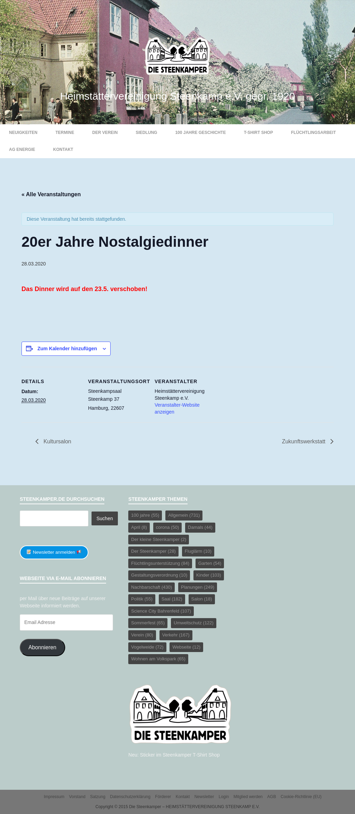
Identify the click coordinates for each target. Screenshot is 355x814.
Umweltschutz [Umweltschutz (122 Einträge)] (194, 622)
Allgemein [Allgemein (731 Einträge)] (184, 515)
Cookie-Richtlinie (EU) (301, 796)
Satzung (97, 796)
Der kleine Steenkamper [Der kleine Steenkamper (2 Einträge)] (158, 539)
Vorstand (77, 796)
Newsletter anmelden (54, 552)
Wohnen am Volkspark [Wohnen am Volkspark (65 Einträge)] (158, 658)
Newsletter (204, 796)
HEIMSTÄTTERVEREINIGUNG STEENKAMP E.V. (213, 806)
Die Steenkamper (145, 806)
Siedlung (146, 132)
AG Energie (22, 149)
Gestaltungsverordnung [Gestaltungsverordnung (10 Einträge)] (159, 575)
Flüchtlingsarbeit (313, 132)
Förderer (163, 796)
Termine (64, 132)
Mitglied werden (247, 796)
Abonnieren (42, 647)
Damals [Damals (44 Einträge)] (200, 527)
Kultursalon (56, 441)
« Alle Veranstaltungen (51, 194)
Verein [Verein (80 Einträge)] (142, 634)
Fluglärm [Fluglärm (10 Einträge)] (198, 551)
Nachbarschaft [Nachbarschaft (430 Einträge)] (151, 587)
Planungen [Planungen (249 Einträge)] (197, 587)
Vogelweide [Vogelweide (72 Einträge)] (147, 647)
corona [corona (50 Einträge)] (167, 527)
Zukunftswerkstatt (304, 441)
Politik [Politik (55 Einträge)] (141, 599)
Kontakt (63, 149)
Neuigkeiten (23, 132)
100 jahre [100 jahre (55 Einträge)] (145, 515)
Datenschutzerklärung (130, 796)
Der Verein (105, 132)
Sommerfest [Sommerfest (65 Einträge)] (148, 622)
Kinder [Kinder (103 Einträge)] (208, 575)
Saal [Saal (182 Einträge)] (172, 599)
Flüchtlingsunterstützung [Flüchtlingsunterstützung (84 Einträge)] (160, 563)
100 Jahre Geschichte (200, 132)
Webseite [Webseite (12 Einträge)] (186, 647)
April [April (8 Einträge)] (139, 527)
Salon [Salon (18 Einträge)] (201, 599)
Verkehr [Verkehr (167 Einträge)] (176, 634)
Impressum (54, 796)
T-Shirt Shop (258, 132)
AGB (271, 796)
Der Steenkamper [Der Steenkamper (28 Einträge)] (153, 551)
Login (224, 796)
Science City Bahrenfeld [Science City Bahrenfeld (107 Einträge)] (161, 611)
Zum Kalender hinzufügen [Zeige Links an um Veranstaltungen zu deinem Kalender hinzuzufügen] (67, 348)
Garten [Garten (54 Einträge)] (209, 563)
